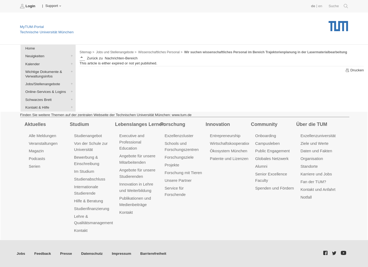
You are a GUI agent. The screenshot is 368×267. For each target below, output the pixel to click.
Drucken (354, 70)
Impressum (121, 254)
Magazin (36, 151)
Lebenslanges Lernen (140, 124)
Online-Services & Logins (70, 91)
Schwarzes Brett (70, 99)
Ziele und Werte (314, 143)
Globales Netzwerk (272, 158)
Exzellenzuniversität (318, 135)
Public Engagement (272, 151)
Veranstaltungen (43, 143)
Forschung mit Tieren (183, 172)
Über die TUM (311, 124)
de (313, 6)
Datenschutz (92, 254)
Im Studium (84, 171)
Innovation (218, 124)
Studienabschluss (89, 179)
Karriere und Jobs (316, 174)
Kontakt (81, 230)
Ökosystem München (228, 151)
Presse (66, 254)
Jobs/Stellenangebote (70, 83)
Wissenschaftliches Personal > (160, 52)
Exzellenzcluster (179, 135)
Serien (34, 166)
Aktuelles (35, 124)
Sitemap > (87, 52)
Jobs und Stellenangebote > (116, 52)
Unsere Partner (178, 180)
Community (264, 124)
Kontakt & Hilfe (70, 107)
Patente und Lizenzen (229, 158)
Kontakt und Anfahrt (317, 189)
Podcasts (37, 158)
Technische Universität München (338, 24)
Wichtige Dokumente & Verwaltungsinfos (70, 71)
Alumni (261, 166)
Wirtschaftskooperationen (232, 143)
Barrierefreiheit (153, 254)
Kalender (70, 63)
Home (30, 48)
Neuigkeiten (70, 55)
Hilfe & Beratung (88, 201)
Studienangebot (88, 135)
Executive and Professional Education (131, 142)
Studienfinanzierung (91, 208)
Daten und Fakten (316, 151)
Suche (338, 6)
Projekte (172, 165)
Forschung (172, 124)
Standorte (309, 166)
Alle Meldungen (42, 135)
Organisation (311, 158)
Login (28, 6)
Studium (79, 124)
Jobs (21, 254)
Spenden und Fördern (274, 188)
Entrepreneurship (225, 135)
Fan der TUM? (313, 181)
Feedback (42, 254)
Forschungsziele (179, 157)
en (320, 6)
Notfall (306, 197)
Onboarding (265, 135)
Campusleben (267, 143)
